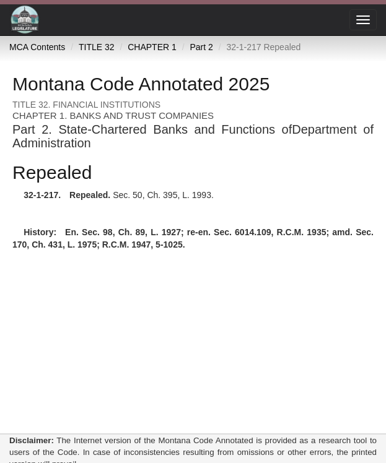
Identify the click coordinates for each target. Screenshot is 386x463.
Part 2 (201, 47)
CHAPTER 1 (152, 47)
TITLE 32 (97, 47)
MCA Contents (37, 47)
